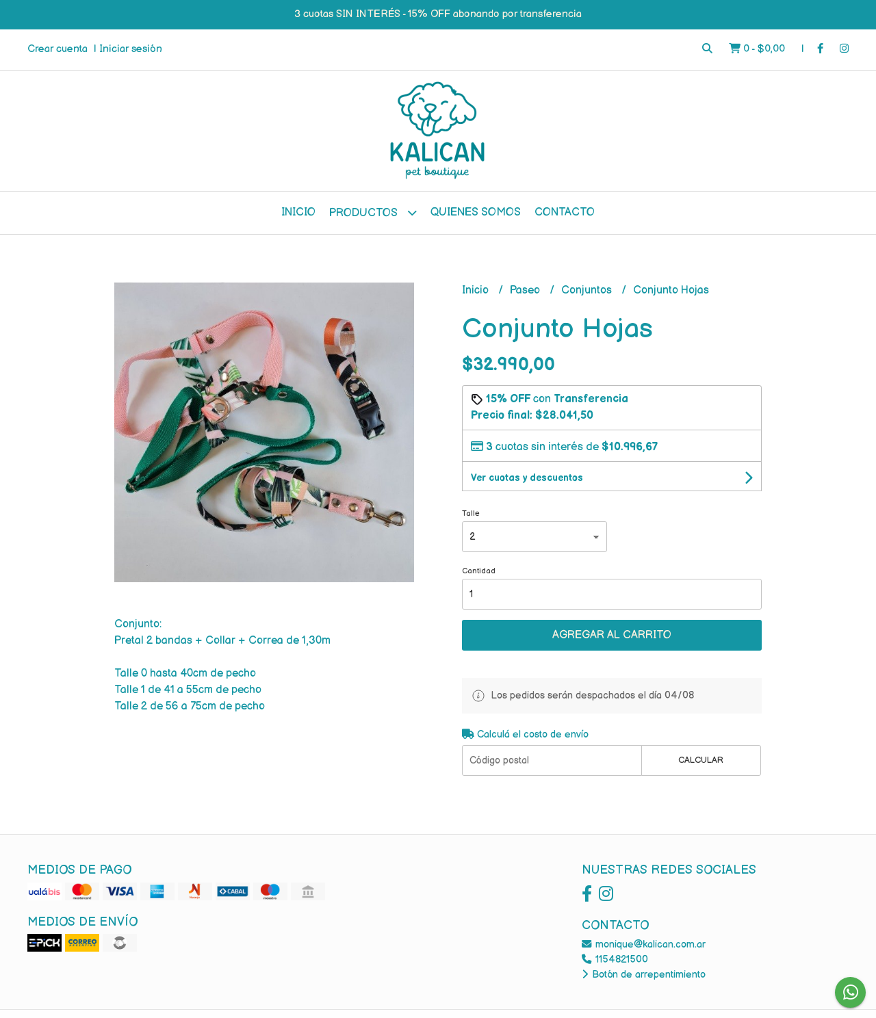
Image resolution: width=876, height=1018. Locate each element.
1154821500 (615, 959)
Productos (373, 212)
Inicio (298, 212)
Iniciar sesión (130, 48)
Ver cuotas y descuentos (527, 478)
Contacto (564, 212)
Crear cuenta (57, 48)
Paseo (526, 290)
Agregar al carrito (611, 635)
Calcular (700, 760)
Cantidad (478, 570)
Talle (471, 513)
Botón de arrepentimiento (644, 974)
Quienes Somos (475, 212)
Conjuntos (588, 290)
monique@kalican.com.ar (644, 944)
